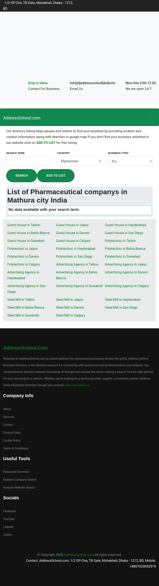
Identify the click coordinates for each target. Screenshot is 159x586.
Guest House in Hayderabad (125, 225)
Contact (8, 424)
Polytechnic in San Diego (74, 256)
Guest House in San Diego (124, 233)
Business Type (118, 153)
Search (21, 175)
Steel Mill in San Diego (121, 307)
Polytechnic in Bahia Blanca (125, 249)
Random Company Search (19, 479)
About (7, 409)
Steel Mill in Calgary (70, 315)
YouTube (8, 519)
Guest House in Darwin (73, 233)
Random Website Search (19, 487)
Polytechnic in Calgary (23, 264)
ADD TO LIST (46, 143)
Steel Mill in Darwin (70, 307)
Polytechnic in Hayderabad (75, 249)
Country (63, 153)
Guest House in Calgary (73, 241)
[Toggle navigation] (153, 117)
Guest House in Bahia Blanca (28, 233)
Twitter (7, 534)
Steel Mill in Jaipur (69, 300)
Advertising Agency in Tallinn (77, 264)
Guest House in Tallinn (23, 225)
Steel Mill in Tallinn (21, 300)
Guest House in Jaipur (72, 225)
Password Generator (16, 471)
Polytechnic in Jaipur (22, 249)
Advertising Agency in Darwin (126, 272)
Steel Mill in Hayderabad (122, 300)
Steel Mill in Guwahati (23, 315)
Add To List (55, 175)
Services (8, 417)
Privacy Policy (12, 432)
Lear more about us (77, 385)
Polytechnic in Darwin (23, 256)
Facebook (9, 511)
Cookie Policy (11, 440)
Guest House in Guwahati (26, 241)
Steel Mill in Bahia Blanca (25, 307)
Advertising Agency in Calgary (127, 286)
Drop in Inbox (38, 83)
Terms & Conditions (15, 448)
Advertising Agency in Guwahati (79, 286)
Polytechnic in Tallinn (120, 241)
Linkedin (8, 527)
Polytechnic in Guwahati (122, 256)
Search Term (15, 153)
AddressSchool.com (21, 117)
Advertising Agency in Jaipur (126, 264)
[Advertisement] (79, 49)
